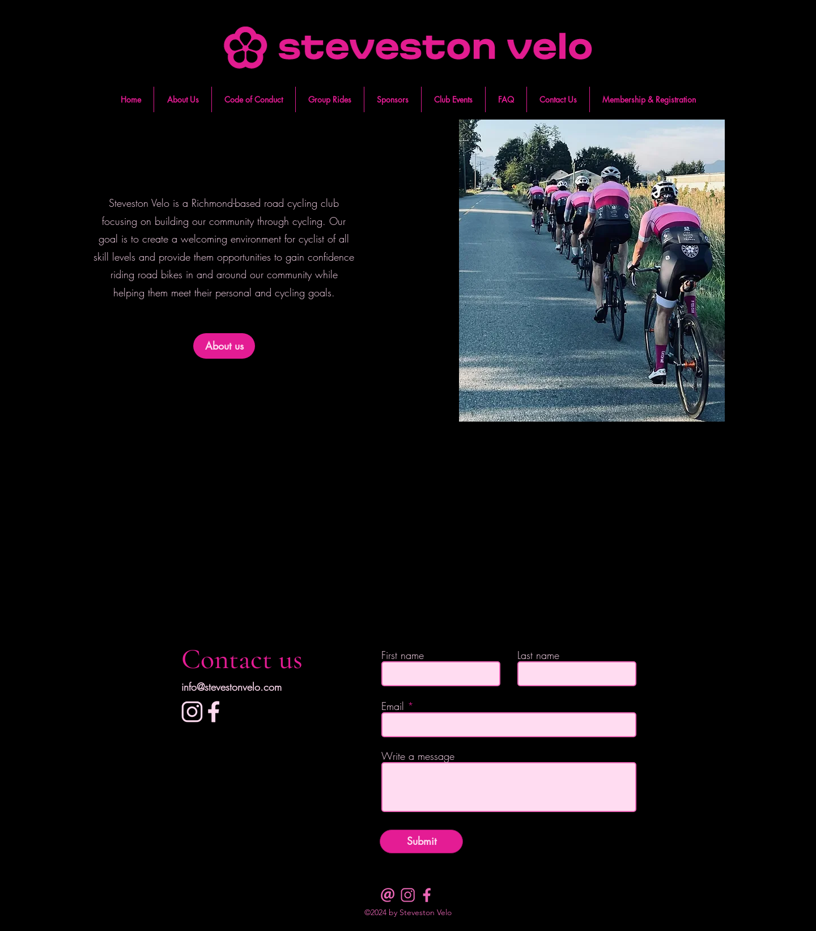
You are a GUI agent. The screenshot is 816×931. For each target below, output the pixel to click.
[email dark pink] (388, 895)
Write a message (417, 756)
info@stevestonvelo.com (231, 687)
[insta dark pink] (408, 895)
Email (392, 706)
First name (402, 655)
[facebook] (214, 711)
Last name (538, 655)
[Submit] (421, 841)
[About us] (224, 346)
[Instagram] (192, 711)
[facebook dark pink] (427, 895)
